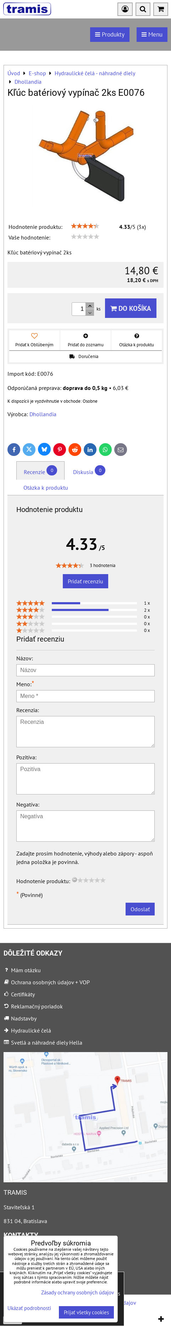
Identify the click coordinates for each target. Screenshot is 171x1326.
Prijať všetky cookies (86, 1312)
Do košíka (130, 308)
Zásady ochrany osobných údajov (77, 1292)
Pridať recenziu (85, 581)
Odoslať (140, 909)
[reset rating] (74, 879)
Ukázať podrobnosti (29, 1308)
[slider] (85, 226)
